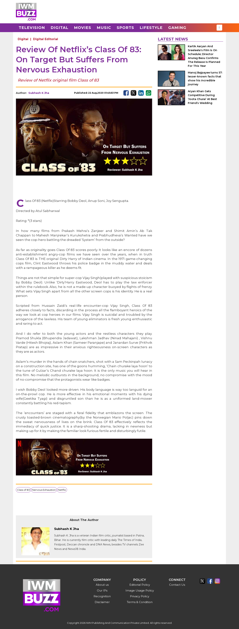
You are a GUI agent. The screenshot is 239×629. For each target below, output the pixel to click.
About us (102, 584)
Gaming (177, 27)
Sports (125, 27)
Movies (82, 27)
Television (32, 27)
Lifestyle (151, 27)
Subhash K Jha (38, 93)
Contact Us (177, 584)
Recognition (102, 596)
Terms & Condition (140, 602)
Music (104, 27)
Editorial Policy (139, 584)
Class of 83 (23, 489)
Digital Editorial (45, 39)
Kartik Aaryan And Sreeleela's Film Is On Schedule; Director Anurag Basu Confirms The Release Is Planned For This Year (204, 56)
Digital (59, 27)
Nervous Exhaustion (44, 489)
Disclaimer (102, 602)
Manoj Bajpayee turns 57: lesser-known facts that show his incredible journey (205, 78)
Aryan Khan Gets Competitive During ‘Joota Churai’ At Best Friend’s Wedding (202, 97)
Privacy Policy (139, 596)
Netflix (62, 489)
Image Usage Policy (139, 590)
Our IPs (102, 590)
